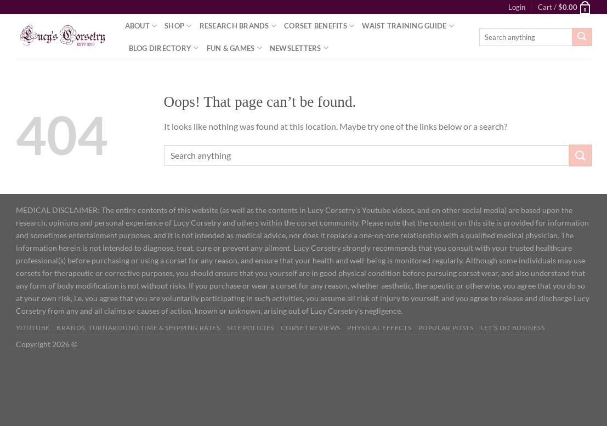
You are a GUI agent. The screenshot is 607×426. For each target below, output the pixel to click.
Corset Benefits (319, 26)
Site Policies (250, 328)
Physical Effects (379, 328)
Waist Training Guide (408, 26)
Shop (177, 26)
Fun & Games (234, 48)
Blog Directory (164, 48)
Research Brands (238, 26)
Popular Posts (446, 328)
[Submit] (581, 37)
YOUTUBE (33, 328)
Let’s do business (512, 328)
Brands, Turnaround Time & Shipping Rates (138, 328)
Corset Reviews (311, 328)
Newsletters (299, 48)
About (141, 26)
